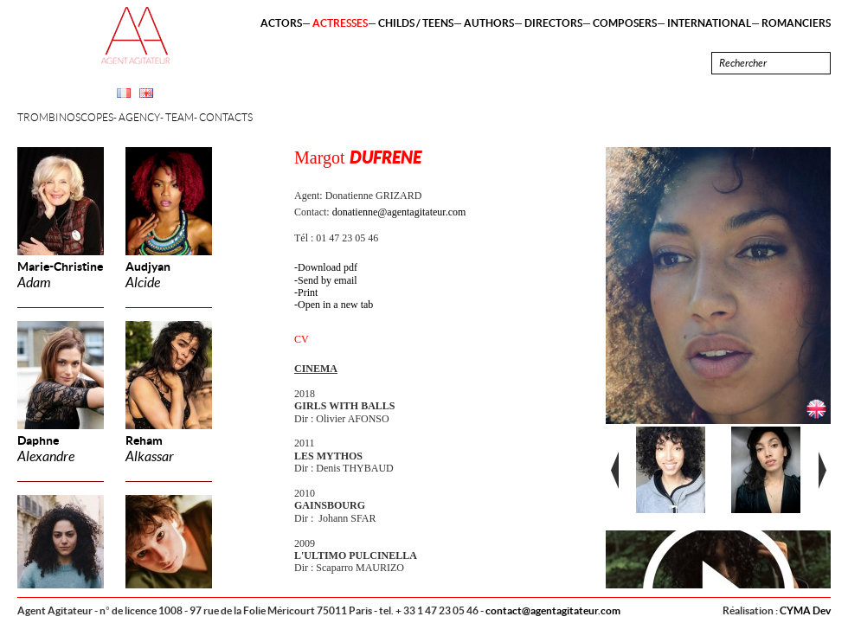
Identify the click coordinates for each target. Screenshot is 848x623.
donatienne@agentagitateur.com (399, 212)
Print (308, 292)
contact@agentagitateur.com (552, 610)
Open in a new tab (335, 305)
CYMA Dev (805, 610)
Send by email (327, 280)
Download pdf (327, 267)
